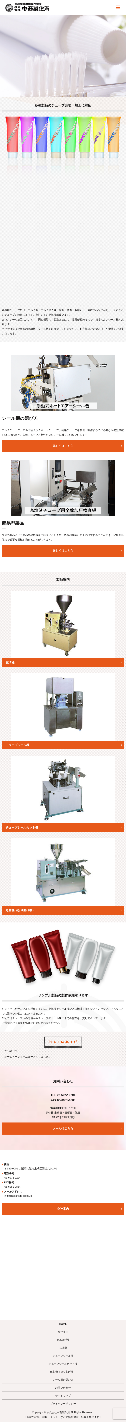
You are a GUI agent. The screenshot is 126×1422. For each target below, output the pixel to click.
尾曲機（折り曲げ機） (63, 1371)
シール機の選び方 (63, 1379)
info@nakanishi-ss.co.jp (18, 1195)
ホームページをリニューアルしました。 (27, 1056)
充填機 (63, 1347)
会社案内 (63, 1331)
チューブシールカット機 (63, 1363)
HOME (63, 1323)
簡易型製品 (63, 1339)
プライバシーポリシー (63, 1403)
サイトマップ (63, 1395)
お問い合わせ (63, 1387)
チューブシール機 (63, 1355)
